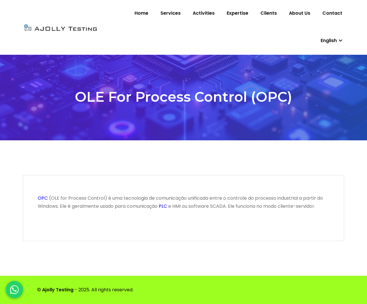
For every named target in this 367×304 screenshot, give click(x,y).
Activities (204, 13)
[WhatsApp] (14, 289)
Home (141, 13)
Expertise (237, 13)
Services (170, 13)
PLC (163, 206)
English (331, 40)
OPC (43, 198)
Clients (268, 13)
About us (299, 13)
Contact (332, 13)
